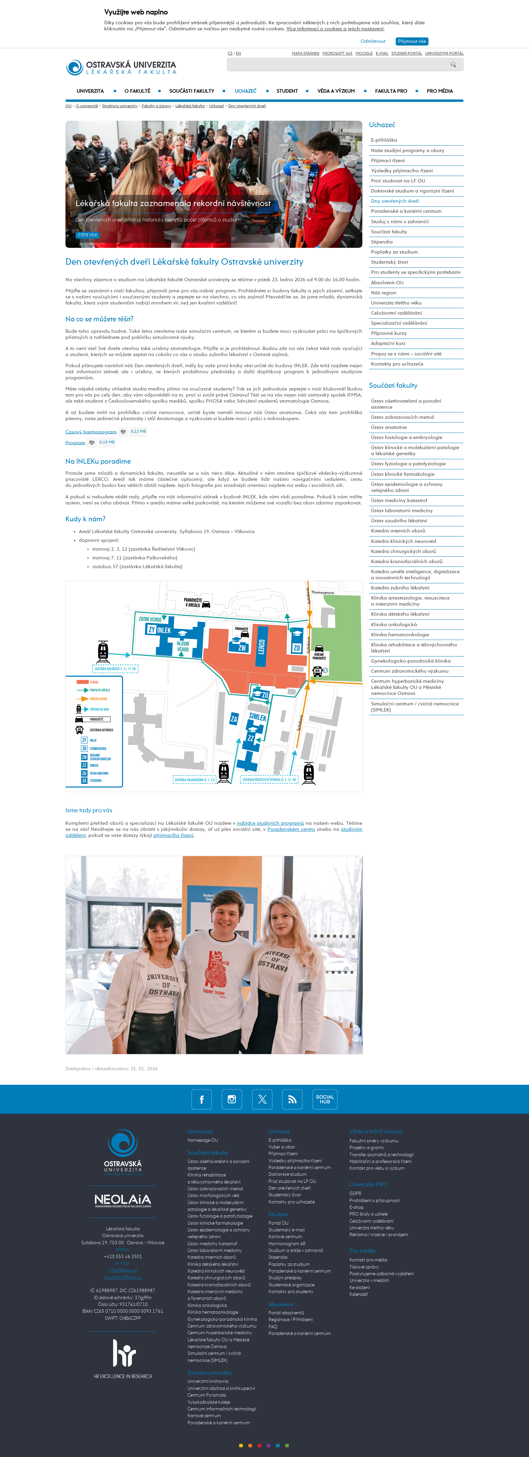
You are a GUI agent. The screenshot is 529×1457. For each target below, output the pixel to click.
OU (68, 106)
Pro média (440, 91)
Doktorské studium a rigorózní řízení (412, 191)
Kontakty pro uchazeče (397, 364)
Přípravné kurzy (389, 333)
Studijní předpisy (285, 1278)
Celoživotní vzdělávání (396, 313)
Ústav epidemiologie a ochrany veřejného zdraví (407, 487)
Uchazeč (252, 91)
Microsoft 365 (338, 54)
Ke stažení (360, 1287)
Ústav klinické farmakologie (403, 474)
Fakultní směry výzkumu (374, 1141)
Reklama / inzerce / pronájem (379, 1234)
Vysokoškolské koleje (209, 1402)
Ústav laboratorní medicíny (402, 510)
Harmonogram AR (287, 1244)
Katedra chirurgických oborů (403, 551)
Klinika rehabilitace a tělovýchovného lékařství (414, 647)
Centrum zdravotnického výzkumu (410, 671)
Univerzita (96, 91)
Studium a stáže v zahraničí (296, 1250)
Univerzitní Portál (444, 54)
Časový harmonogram (91, 431)
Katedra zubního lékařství (400, 587)
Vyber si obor (282, 1147)
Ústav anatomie (389, 427)
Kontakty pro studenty (291, 1291)
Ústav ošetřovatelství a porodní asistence (406, 404)
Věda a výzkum (342, 91)
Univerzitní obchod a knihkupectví (221, 1388)
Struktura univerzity (119, 106)
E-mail (382, 54)
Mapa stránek (305, 54)
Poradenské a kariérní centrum (406, 211)
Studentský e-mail (287, 1230)
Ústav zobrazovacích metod (402, 417)
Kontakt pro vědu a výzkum (377, 1168)
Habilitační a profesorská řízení (381, 1161)
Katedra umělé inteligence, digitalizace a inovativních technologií (415, 574)
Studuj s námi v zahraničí (400, 221)
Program (75, 442)
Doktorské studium (288, 1174)
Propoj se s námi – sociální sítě (406, 353)
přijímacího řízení (173, 835)
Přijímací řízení (388, 160)
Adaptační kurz (388, 343)
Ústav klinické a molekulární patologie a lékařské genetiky (415, 450)
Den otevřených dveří (290, 1188)
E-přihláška (384, 140)
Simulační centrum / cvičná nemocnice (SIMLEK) (415, 706)
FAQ (273, 1326)
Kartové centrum (204, 1416)
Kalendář (359, 1294)
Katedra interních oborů (398, 530)
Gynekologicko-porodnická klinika (411, 661)
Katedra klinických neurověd (403, 541)
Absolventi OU (387, 282)
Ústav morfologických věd (213, 1195)
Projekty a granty (367, 1147)
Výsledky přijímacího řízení (402, 170)
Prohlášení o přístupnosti (375, 1200)
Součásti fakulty (197, 91)
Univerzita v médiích (369, 1280)
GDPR (355, 1193)
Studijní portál (406, 54)
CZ (230, 54)
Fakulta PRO (396, 91)
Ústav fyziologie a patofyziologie (408, 463)
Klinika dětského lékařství (400, 614)
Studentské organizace (291, 1285)
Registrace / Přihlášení (291, 1319)
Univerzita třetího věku (396, 302)
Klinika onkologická (394, 624)
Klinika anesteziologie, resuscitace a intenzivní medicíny (410, 601)
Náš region (383, 292)
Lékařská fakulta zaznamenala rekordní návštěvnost (173, 204)
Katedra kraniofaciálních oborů (407, 561)
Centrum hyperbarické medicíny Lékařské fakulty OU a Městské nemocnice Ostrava (407, 687)
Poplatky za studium (394, 252)
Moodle (364, 54)
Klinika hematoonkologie (400, 634)
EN (238, 54)
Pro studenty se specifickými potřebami (416, 272)
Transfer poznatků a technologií (382, 1155)
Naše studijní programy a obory (407, 150)
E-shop (357, 1207)
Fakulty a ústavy (156, 106)
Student (293, 91)
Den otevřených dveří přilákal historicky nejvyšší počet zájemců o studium (158, 220)
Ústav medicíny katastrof (399, 500)
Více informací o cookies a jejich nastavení (335, 28)
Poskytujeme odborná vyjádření (382, 1274)
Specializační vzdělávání (399, 323)
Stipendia (382, 241)
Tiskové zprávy (364, 1267)
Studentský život (389, 262)
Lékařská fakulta (190, 106)
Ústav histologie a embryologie (406, 437)
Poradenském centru (291, 829)
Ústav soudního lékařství (399, 520)
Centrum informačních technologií (222, 1409)
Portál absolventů (286, 1313)
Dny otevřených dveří (247, 106)
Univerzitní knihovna (208, 1381)
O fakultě (142, 91)
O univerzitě (87, 106)
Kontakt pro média (368, 1260)
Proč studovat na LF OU (398, 180)
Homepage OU (203, 1140)
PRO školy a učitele (369, 1214)
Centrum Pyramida (207, 1395)
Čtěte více (87, 235)
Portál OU (278, 1223)
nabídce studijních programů (270, 823)
